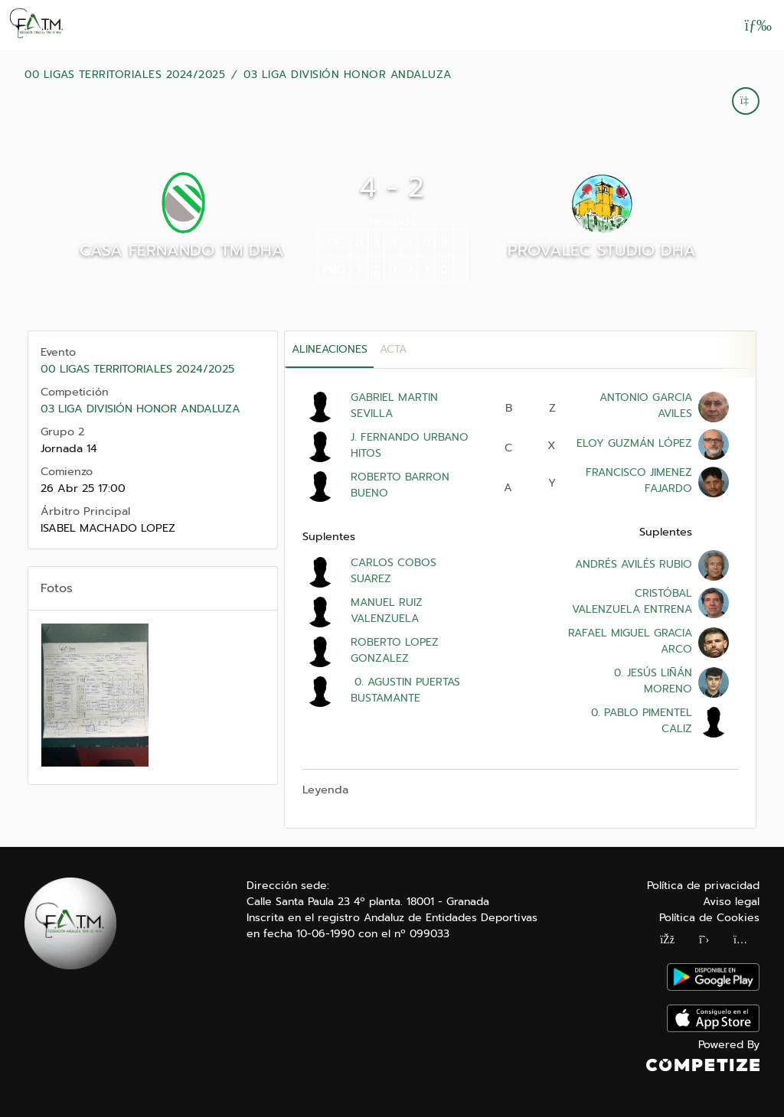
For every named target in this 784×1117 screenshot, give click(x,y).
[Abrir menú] (758, 25)
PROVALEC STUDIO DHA (602, 250)
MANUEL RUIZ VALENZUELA (387, 610)
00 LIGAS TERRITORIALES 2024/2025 (124, 75)
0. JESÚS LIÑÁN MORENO (651, 681)
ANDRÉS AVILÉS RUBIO (633, 564)
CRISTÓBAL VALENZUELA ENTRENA (632, 601)
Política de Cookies (709, 918)
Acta (393, 349)
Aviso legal (731, 902)
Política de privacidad (703, 886)
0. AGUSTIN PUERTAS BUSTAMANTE (405, 690)
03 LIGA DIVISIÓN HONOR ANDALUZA (347, 75)
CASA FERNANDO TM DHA (182, 250)
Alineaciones (330, 349)
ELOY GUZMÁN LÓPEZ (634, 443)
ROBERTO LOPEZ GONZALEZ (395, 650)
